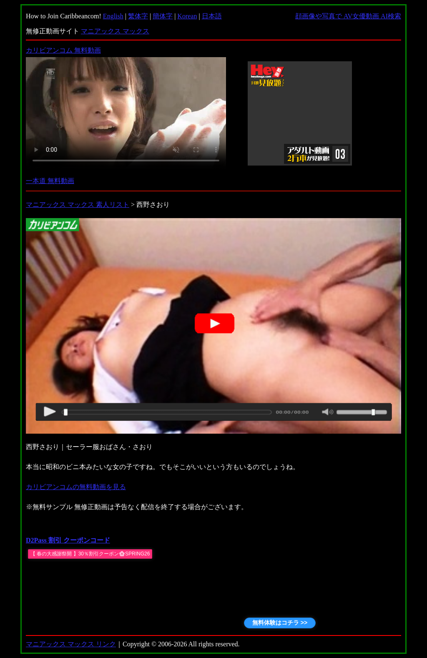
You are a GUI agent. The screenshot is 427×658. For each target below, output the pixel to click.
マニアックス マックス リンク (71, 644)
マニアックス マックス (115, 31)
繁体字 (138, 16)
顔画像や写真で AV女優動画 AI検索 (348, 16)
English (113, 16)
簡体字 (163, 16)
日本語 (212, 16)
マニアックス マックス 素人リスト (77, 204)
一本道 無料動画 (50, 180)
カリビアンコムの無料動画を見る (76, 486)
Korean (187, 16)
